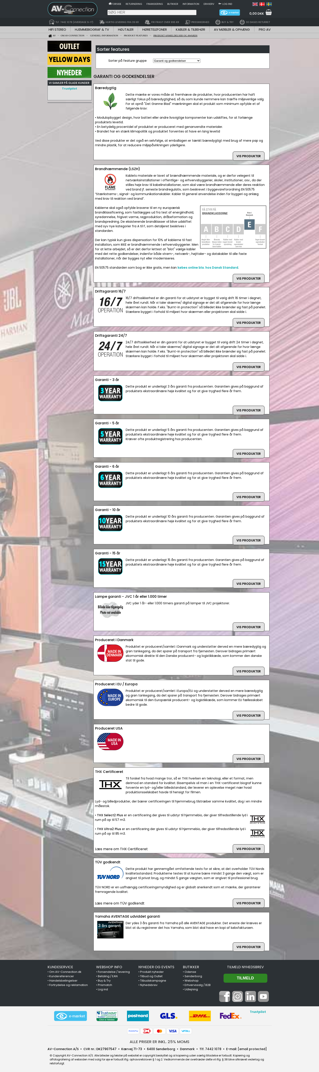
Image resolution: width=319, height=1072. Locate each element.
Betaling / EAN (108, 976)
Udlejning (191, 989)
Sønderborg (193, 976)
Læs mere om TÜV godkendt (120, 903)
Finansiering (154, 4)
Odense (190, 972)
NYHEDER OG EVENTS (156, 967)
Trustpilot (69, 88)
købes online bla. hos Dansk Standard (208, 267)
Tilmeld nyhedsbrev (245, 967)
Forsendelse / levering (114, 972)
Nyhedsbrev (148, 985)
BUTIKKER (191, 967)
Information (191, 4)
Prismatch (105, 985)
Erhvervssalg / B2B (198, 985)
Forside (116, 4)
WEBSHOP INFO (109, 967)
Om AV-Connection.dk (65, 972)
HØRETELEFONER (154, 29)
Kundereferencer (61, 976)
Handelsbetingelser (63, 981)
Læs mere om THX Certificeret (121, 849)
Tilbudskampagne (153, 981)
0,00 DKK (256, 13)
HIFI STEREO (57, 29)
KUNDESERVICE (60, 967)
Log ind (227, 4)
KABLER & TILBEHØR (190, 29)
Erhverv (209, 4)
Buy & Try (104, 981)
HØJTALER (126, 29)
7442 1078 (213, 1049)
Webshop (192, 981)
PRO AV (265, 29)
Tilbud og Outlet (151, 976)
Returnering (134, 4)
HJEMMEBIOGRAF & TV (92, 29)
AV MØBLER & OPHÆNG (232, 29)
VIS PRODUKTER (248, 156)
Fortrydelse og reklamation (68, 985)
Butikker (172, 4)
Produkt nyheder (152, 972)
